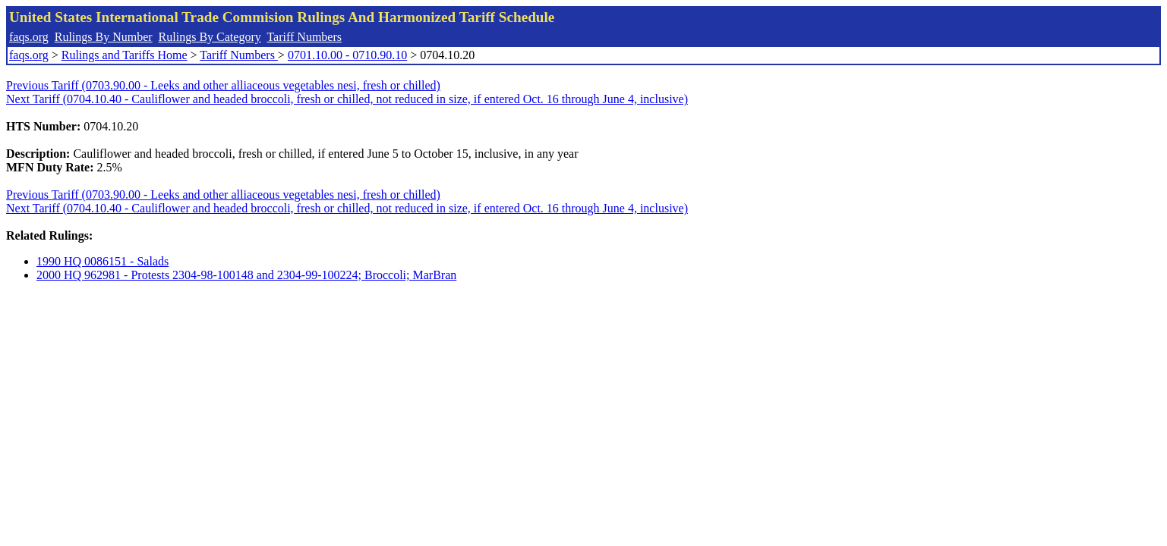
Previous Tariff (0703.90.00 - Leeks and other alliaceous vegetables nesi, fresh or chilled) (223, 85)
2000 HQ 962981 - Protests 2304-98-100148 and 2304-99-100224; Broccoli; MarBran (246, 274)
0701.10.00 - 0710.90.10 (347, 55)
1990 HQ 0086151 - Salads (102, 261)
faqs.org (29, 36)
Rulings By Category (210, 36)
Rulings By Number (104, 36)
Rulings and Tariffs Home (125, 55)
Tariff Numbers (304, 36)
